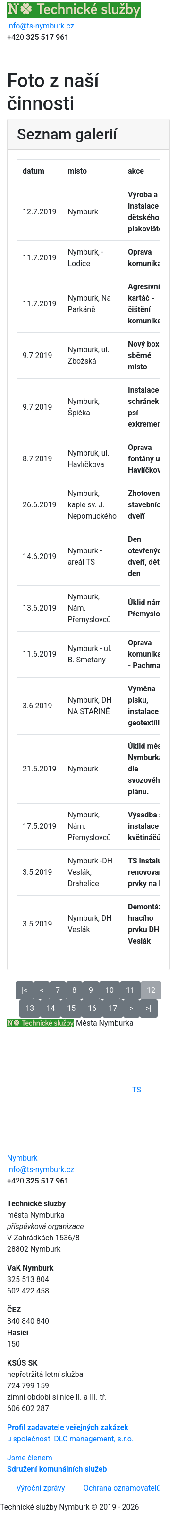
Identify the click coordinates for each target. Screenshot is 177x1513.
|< (24, 990)
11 (130, 990)
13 (29, 1008)
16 (92, 1008)
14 (50, 1008)
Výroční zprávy (41, 1488)
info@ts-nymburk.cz (40, 25)
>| (149, 1008)
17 (113, 1008)
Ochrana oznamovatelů (122, 1488)
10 (109, 990)
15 (71, 1008)
